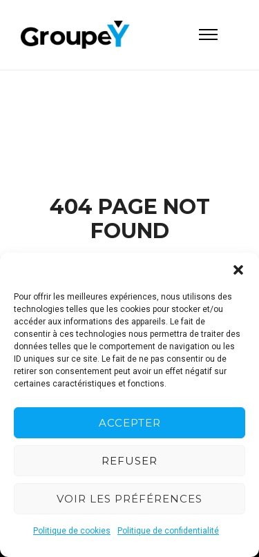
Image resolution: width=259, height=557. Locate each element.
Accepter (130, 422)
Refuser (129, 460)
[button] (238, 270)
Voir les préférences (129, 498)
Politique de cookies (72, 531)
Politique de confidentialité (168, 531)
